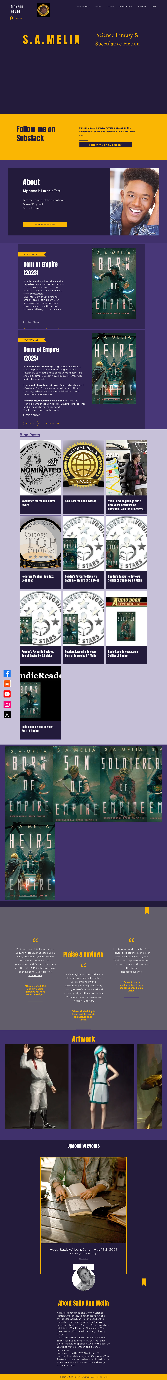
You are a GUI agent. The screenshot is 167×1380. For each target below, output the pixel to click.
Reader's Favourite (131, 971)
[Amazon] (30, 423)
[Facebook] (7, 673)
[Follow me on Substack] (105, 145)
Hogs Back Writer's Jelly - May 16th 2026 (84, 1250)
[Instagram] (7, 704)
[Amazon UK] (52, 423)
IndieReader (35, 975)
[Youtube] (7, 694)
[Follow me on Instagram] (45, 224)
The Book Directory (83, 1000)
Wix (105, 1377)
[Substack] (7, 683)
